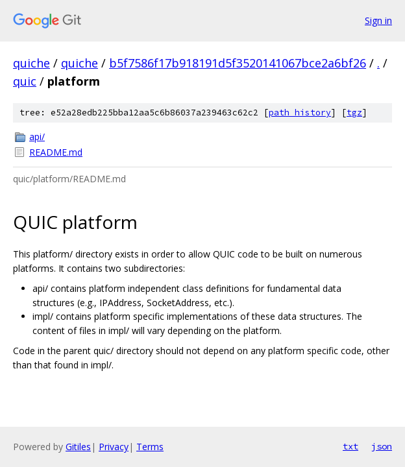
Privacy (114, 446)
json (381, 446)
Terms (150, 446)
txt (350, 446)
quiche (31, 63)
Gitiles (78, 446)
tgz (354, 112)
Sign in (378, 20)
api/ (37, 136)
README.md (55, 152)
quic (24, 81)
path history (300, 112)
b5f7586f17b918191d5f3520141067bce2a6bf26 (237, 63)
